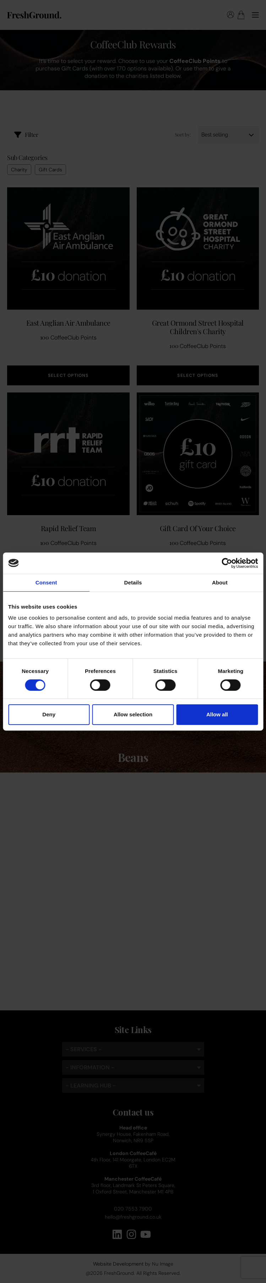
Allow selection (133, 714)
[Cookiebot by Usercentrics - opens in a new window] (227, 563)
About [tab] (220, 582)
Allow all (217, 714)
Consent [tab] (46, 582)
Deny (48, 714)
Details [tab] (133, 582)
